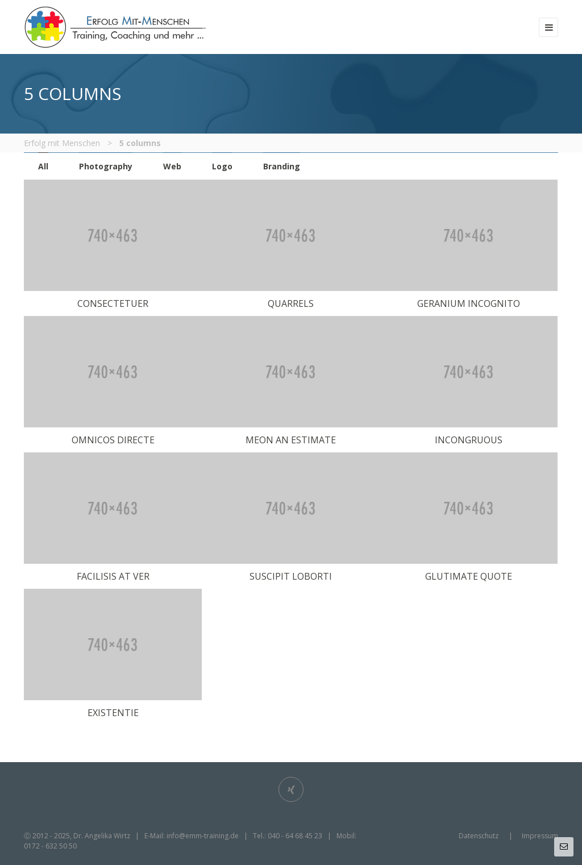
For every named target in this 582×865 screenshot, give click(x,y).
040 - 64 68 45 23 (295, 836)
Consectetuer (112, 303)
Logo (222, 166)
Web (172, 166)
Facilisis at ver (113, 576)
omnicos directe (113, 440)
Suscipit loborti (291, 576)
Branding (281, 166)
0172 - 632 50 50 (50, 846)
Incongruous (468, 440)
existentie (113, 712)
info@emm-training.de (203, 836)
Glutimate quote (468, 576)
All (43, 166)
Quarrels (291, 303)
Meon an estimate (291, 440)
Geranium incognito (468, 303)
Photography (105, 166)
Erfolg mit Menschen (62, 143)
